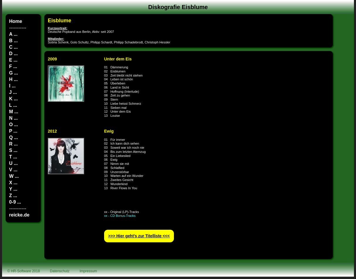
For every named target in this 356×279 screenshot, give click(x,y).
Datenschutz (59, 271)
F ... (13, 66)
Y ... (13, 189)
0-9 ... (15, 201)
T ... (13, 156)
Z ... (13, 195)
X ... (13, 182)
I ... (12, 85)
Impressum (88, 271)
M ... (13, 111)
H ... (13, 79)
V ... (13, 169)
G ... (13, 72)
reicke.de (19, 214)
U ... (13, 163)
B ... (13, 40)
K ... (13, 98)
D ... (13, 53)
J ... (13, 92)
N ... (13, 118)
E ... (13, 60)
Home (15, 21)
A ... (13, 34)
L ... (13, 105)
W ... (14, 176)
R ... (13, 143)
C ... (13, 47)
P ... (13, 130)
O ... (13, 124)
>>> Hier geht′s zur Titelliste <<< (139, 236)
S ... (13, 150)
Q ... (13, 137)
